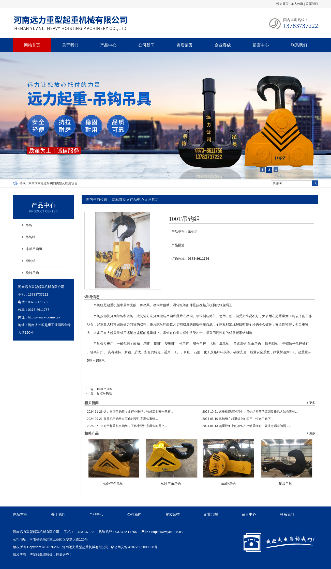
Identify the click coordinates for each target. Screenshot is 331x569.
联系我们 (312, 4)
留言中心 (261, 45)
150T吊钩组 (105, 389)
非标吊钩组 (34, 249)
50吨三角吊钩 (170, 484)
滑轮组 (31, 261)
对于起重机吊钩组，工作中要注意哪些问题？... (127, 426)
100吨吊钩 (228, 484)
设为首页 (282, 4)
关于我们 (70, 45)
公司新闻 (146, 45)
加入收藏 (297, 4)
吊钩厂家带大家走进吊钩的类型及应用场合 (48, 183)
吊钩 (29, 225)
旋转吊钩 (32, 273)
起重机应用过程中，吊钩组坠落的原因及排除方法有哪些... (250, 411)
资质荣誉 (184, 45)
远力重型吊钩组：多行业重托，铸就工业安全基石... (130, 411)
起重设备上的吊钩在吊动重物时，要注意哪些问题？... (247, 426)
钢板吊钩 (285, 484)
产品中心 (108, 45)
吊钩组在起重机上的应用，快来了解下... (237, 419)
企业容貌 (223, 45)
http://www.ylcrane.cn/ (44, 317)
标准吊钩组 (104, 393)
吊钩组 (153, 199)
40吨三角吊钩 (113, 484)
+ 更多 (311, 403)
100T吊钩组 (184, 219)
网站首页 (32, 45)
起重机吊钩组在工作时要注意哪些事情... (122, 419)
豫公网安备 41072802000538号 (134, 547)
